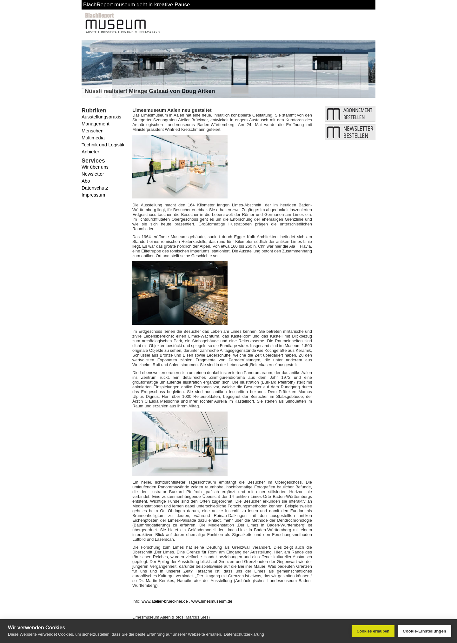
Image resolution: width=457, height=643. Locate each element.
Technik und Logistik (103, 144)
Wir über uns (95, 167)
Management (95, 123)
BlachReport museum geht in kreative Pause (136, 5)
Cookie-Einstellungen (424, 631)
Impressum (93, 195)
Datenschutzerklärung (244, 634)
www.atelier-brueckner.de (165, 601)
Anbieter (90, 151)
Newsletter (93, 174)
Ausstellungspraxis (101, 116)
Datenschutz (95, 188)
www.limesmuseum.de (211, 601)
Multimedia (93, 137)
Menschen (92, 130)
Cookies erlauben (373, 631)
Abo (86, 181)
